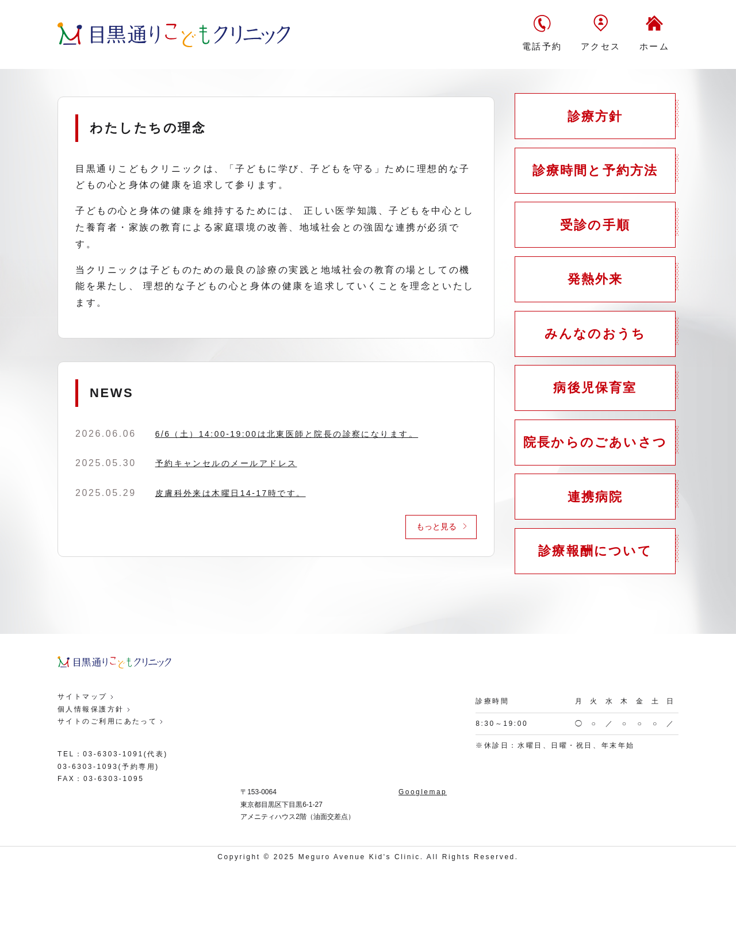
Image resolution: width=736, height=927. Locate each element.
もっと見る (436, 526)
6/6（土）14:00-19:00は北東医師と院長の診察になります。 (287, 434)
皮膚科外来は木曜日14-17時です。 (231, 493)
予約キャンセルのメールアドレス (226, 463)
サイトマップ (82, 756)
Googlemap (422, 851)
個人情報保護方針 (90, 768)
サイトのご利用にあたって (107, 780)
